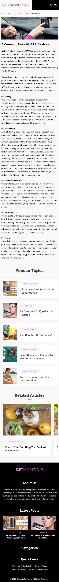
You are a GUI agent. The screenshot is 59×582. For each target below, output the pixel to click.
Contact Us (27, 566)
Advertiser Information (38, 570)
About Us (16, 566)
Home (3, 14)
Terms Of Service (18, 570)
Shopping (12, 14)
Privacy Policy (41, 566)
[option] (27, 429)
